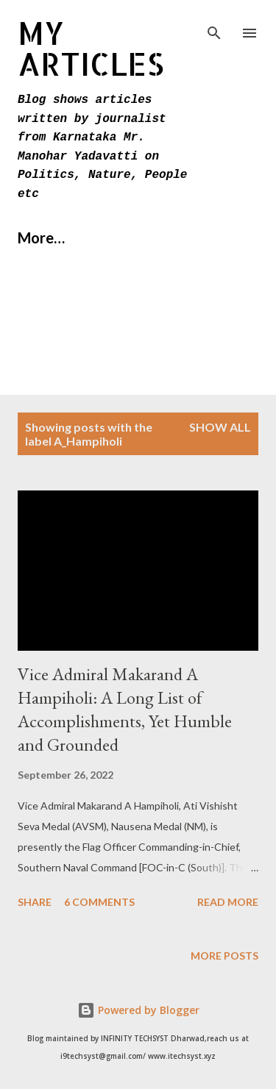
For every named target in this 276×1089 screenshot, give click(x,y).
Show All (220, 427)
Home (37, 237)
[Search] (214, 26)
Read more (227, 902)
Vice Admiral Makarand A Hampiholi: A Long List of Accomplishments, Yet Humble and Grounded (125, 709)
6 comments (99, 902)
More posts (224, 955)
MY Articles (91, 48)
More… (118, 237)
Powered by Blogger (138, 1010)
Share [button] (35, 902)
